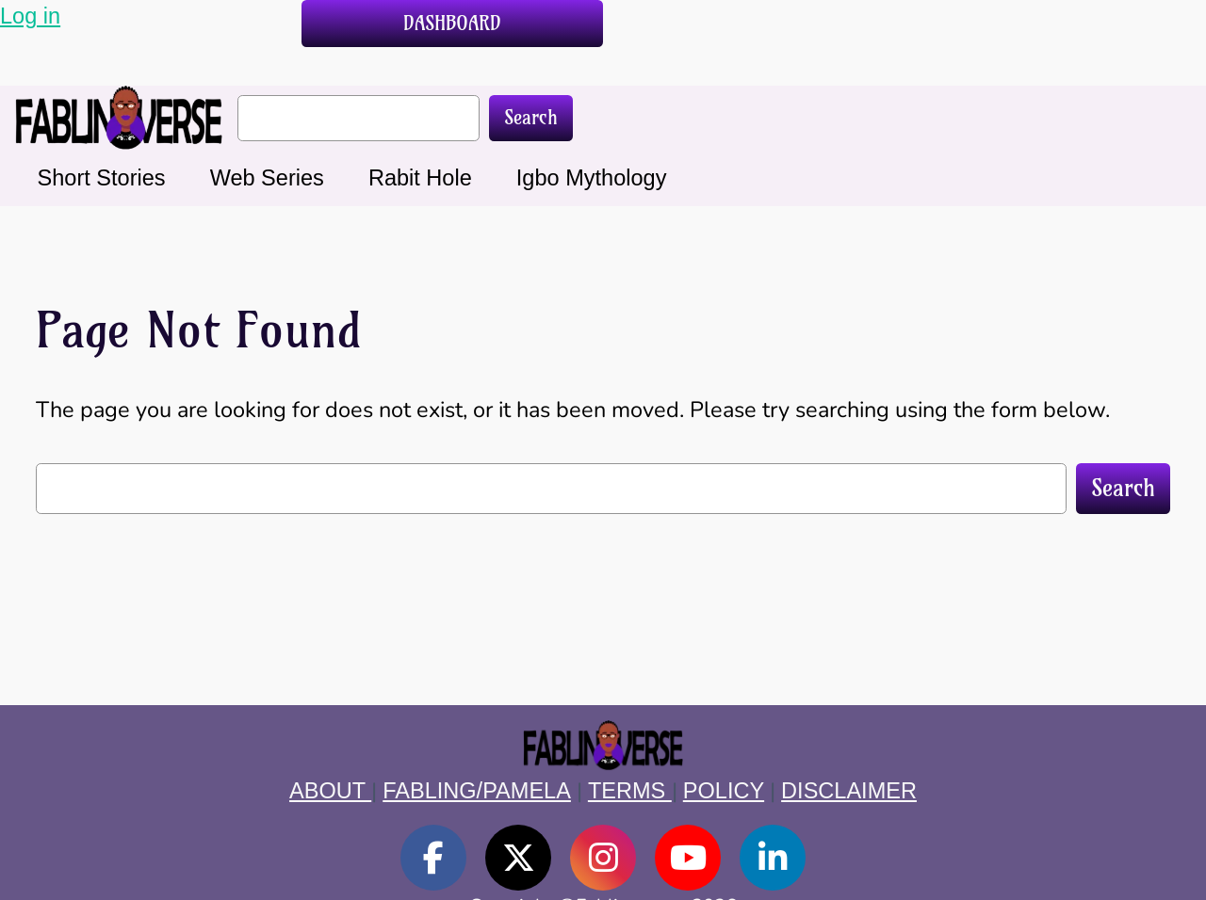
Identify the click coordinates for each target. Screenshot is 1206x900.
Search (531, 117)
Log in (30, 16)
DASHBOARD (452, 23)
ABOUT (330, 791)
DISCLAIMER (849, 791)
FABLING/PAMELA (477, 791)
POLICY (723, 791)
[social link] (433, 858)
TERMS (630, 791)
